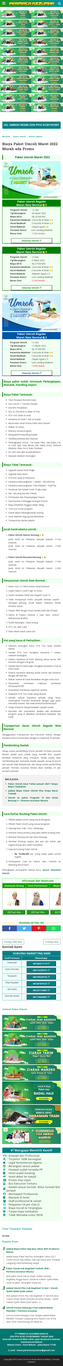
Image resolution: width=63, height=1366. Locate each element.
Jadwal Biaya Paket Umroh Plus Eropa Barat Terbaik (33, 792)
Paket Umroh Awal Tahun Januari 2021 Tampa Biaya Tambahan (33, 785)
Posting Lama (51, 941)
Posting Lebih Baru (13, 941)
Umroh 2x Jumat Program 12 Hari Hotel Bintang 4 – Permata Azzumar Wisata (33, 799)
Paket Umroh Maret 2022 (32, 157)
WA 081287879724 (31, 1347)
